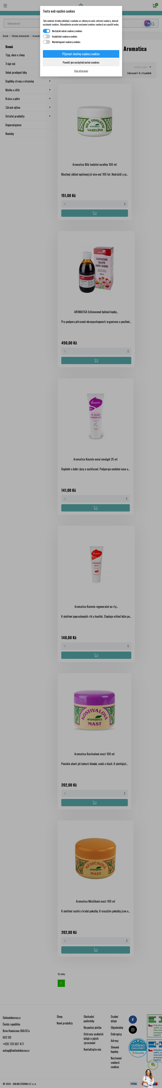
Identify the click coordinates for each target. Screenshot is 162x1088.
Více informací (81, 71)
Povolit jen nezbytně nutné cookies (81, 62)
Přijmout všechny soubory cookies (81, 54)
